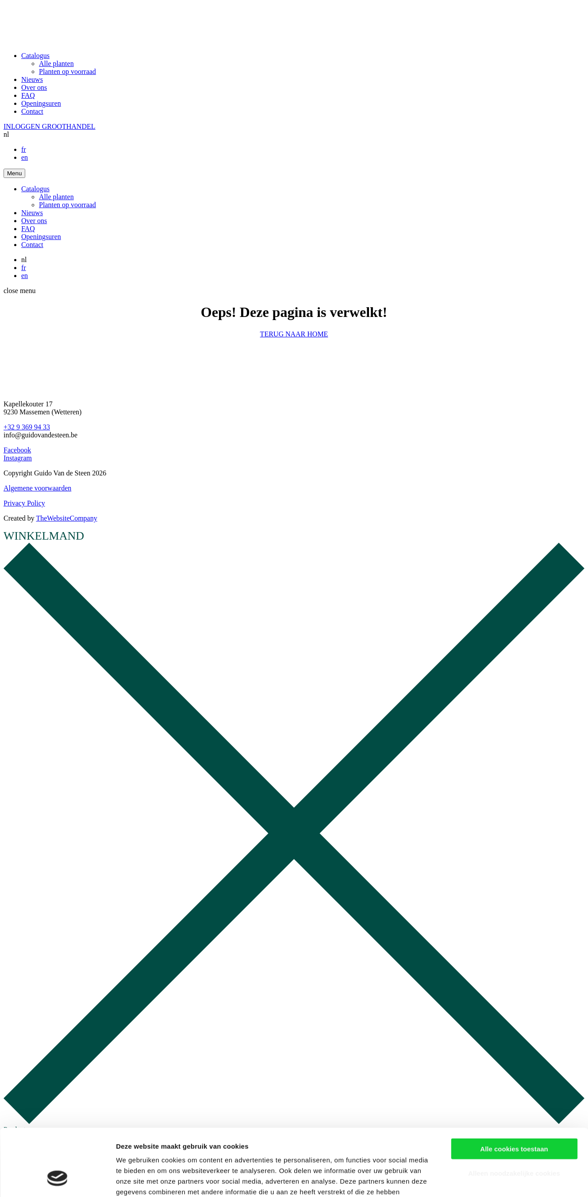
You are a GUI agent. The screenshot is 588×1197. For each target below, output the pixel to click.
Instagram (18, 458)
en (24, 157)
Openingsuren (41, 103)
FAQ (28, 95)
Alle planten (56, 63)
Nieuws (32, 79)
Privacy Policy (24, 503)
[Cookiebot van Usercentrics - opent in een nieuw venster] (57, 1179)
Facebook (17, 450)
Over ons (34, 87)
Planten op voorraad (67, 71)
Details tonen (478, 1179)
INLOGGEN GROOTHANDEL (50, 126)
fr (23, 149)
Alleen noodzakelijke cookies (514, 1114)
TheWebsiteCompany (66, 518)
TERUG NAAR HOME (294, 334)
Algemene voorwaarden (37, 488)
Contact (32, 111)
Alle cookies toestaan (514, 1090)
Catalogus (35, 55)
